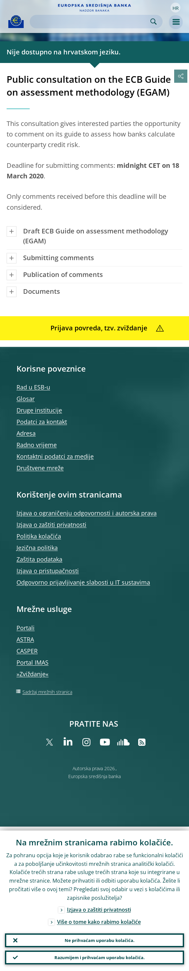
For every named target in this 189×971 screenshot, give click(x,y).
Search (153, 21)
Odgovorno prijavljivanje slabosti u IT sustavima (83, 582)
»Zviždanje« (32, 674)
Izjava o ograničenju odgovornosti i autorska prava (86, 513)
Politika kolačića (38, 536)
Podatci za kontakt (41, 422)
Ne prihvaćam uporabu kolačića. (99, 937)
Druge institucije (39, 410)
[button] (175, 8)
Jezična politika (37, 548)
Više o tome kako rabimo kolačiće (99, 918)
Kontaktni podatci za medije (55, 456)
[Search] (91, 21)
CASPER (27, 651)
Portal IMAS (32, 662)
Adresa (26, 433)
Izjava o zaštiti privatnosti (51, 525)
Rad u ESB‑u (33, 387)
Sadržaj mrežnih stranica (47, 692)
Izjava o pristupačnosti (47, 571)
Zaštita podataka (39, 559)
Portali (25, 628)
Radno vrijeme (36, 445)
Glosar (25, 399)
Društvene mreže (40, 468)
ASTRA (25, 639)
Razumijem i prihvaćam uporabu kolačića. (99, 956)
